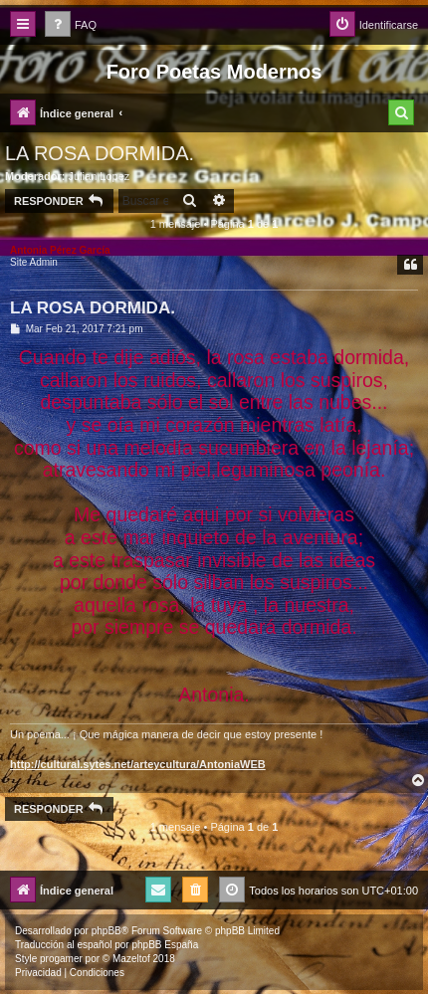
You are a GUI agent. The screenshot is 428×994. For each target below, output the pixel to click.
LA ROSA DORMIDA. (99, 153)
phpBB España (164, 944)
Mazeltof (131, 958)
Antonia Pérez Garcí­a (60, 250)
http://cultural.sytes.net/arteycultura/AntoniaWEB (138, 764)
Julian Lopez (99, 176)
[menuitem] (71, 25)
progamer (61, 958)
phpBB (106, 930)
